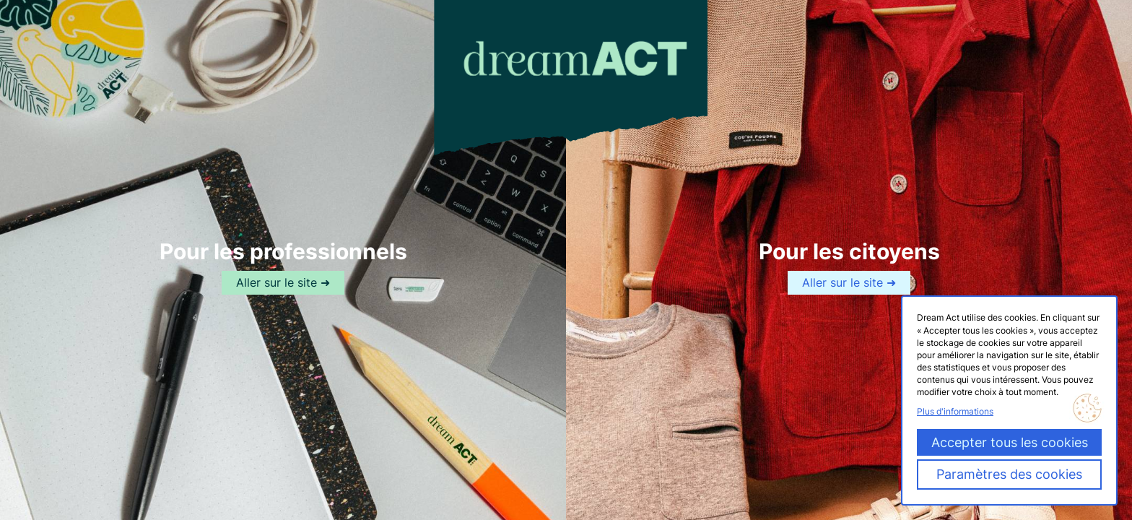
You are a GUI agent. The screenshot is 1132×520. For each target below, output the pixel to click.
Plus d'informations (955, 411)
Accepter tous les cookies (1009, 442)
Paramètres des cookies (1009, 474)
